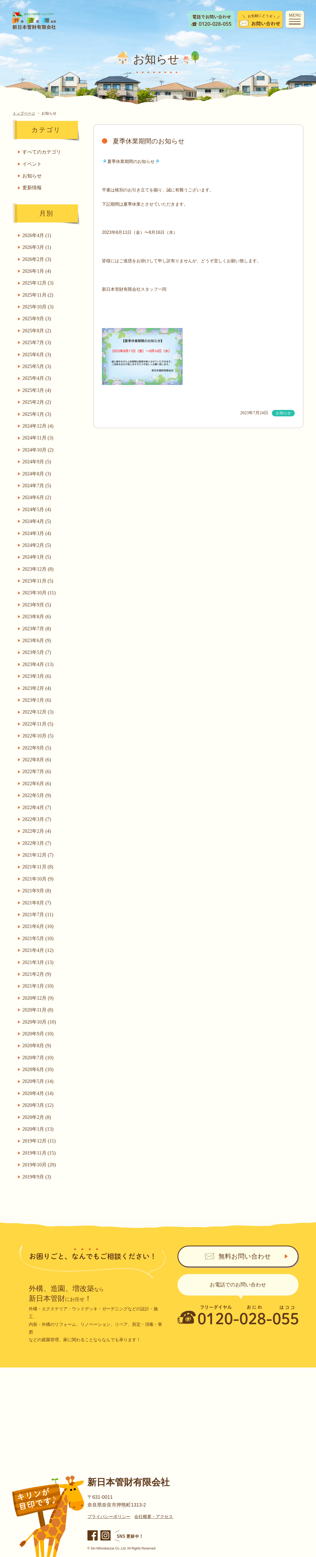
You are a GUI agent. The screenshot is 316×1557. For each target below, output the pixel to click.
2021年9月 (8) (37, 890)
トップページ (24, 113)
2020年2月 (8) (37, 1117)
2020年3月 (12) (38, 1105)
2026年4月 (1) (37, 235)
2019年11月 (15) (39, 1153)
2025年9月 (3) (37, 318)
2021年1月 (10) (38, 986)
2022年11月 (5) (38, 724)
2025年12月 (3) (38, 283)
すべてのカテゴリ (42, 152)
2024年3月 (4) (37, 533)
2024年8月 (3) (37, 473)
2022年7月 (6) (37, 771)
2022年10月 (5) (38, 736)
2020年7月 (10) (38, 1057)
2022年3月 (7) (37, 819)
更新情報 (32, 187)
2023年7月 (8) (37, 628)
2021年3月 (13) (38, 962)
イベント (32, 164)
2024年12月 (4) (38, 426)
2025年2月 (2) (37, 402)
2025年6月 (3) (37, 354)
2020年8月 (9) (37, 1045)
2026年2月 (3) (37, 259)
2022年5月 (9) (37, 795)
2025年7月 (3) (37, 342)
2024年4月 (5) (37, 521)
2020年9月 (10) (38, 1033)
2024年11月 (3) (38, 438)
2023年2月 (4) (37, 688)
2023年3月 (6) (37, 676)
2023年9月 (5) (37, 604)
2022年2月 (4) (37, 831)
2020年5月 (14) (38, 1081)
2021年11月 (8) (38, 867)
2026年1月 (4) (37, 271)
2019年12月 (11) (39, 1141)
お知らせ (32, 176)
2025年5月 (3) (37, 366)
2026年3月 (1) (37, 247)
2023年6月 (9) (37, 640)
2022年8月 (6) (37, 759)
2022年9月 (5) (37, 748)
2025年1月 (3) (37, 414)
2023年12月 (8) (38, 569)
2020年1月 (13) (38, 1129)
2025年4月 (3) (37, 378)
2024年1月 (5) (37, 557)
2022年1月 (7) (37, 843)
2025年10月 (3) (38, 307)
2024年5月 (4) (37, 509)
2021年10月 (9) (38, 879)
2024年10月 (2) (38, 450)
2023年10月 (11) (39, 592)
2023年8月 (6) (37, 616)
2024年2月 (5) (37, 545)
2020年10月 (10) (39, 1022)
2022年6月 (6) (37, 783)
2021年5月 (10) (38, 938)
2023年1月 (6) (37, 700)
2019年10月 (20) (39, 1164)
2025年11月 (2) (38, 295)
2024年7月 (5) (37, 485)
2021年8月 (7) (37, 902)
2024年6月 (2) (37, 497)
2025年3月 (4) (37, 390)
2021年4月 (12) (38, 950)
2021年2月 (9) (37, 974)
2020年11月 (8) (38, 1010)
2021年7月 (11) (38, 914)
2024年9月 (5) (37, 461)
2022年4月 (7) (37, 807)
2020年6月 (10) (38, 1069)
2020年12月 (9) (38, 998)
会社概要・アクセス (153, 1516)
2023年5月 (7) (37, 652)
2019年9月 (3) (37, 1177)
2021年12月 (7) (38, 855)
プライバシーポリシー (108, 1516)
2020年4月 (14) (38, 1093)
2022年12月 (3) (38, 712)
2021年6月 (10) (38, 926)
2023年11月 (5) (38, 581)
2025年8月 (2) (37, 330)
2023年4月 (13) (38, 664)
